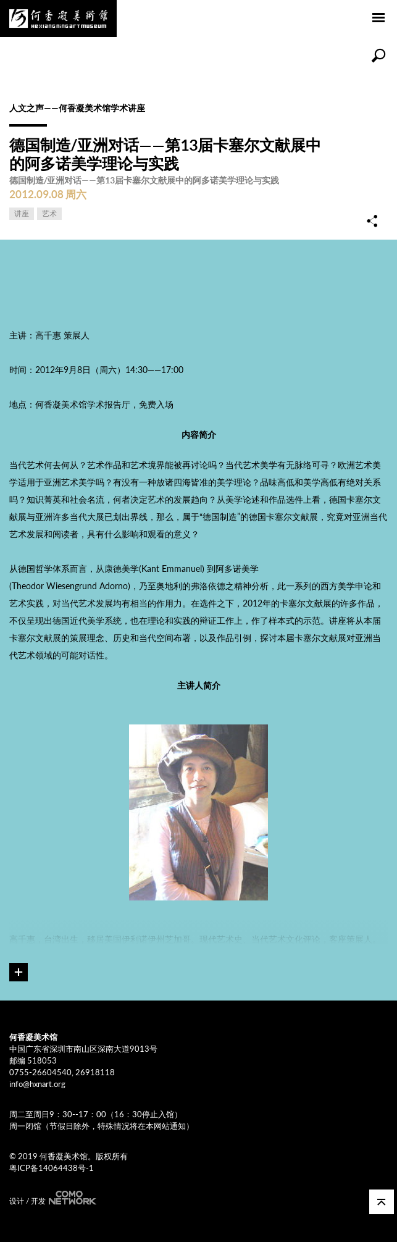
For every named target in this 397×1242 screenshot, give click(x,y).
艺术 (49, 213)
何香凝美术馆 (58, 18)
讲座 (21, 213)
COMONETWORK (71, 1198)
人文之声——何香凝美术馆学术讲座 (77, 108)
